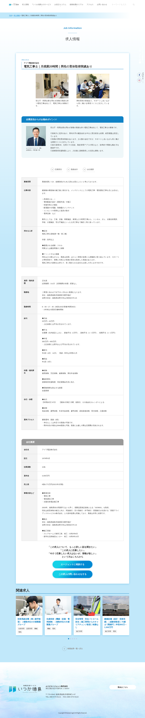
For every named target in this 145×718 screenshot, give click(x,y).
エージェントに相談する (72, 564)
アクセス (90, 4)
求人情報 (25, 4)
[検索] (133, 4)
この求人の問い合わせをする (73, 574)
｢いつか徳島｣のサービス (41, 4)
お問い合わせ (102, 4)
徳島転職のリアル (76, 4)
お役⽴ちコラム (60, 4)
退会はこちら (123, 687)
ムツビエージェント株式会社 (57, 686)
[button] (68, 638)
